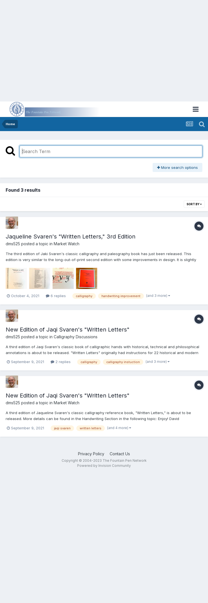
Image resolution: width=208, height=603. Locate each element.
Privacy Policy (91, 453)
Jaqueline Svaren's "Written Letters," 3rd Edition (70, 236)
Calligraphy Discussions (75, 336)
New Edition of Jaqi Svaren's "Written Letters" (67, 329)
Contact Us (120, 453)
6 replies (56, 295)
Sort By (194, 204)
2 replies (61, 361)
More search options (177, 167)
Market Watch (66, 243)
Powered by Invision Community (104, 465)
